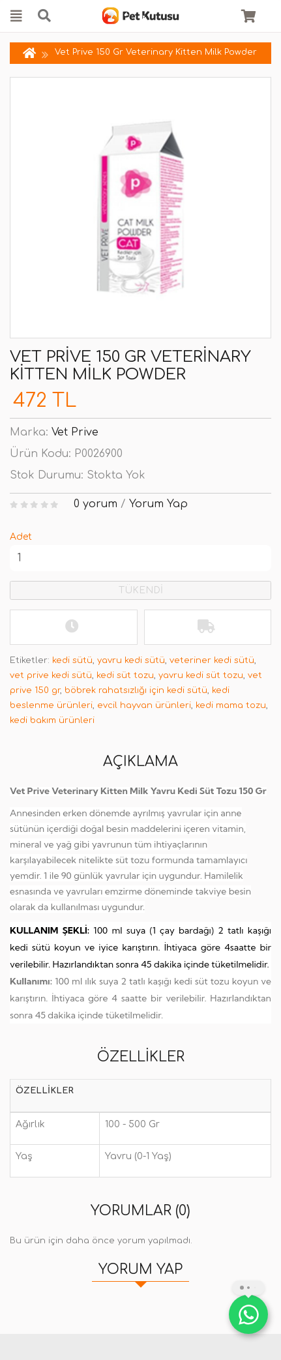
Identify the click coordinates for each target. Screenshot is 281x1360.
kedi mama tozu (231, 705)
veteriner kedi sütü (212, 660)
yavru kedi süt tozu (200, 675)
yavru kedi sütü (131, 660)
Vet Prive (75, 432)
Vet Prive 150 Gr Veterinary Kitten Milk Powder (156, 52)
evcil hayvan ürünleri (144, 705)
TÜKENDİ (141, 590)
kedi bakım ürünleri (52, 720)
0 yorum (95, 504)
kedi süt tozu (125, 675)
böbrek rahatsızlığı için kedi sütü (136, 690)
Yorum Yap (158, 504)
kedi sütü (72, 660)
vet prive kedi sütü (51, 675)
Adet (21, 537)
